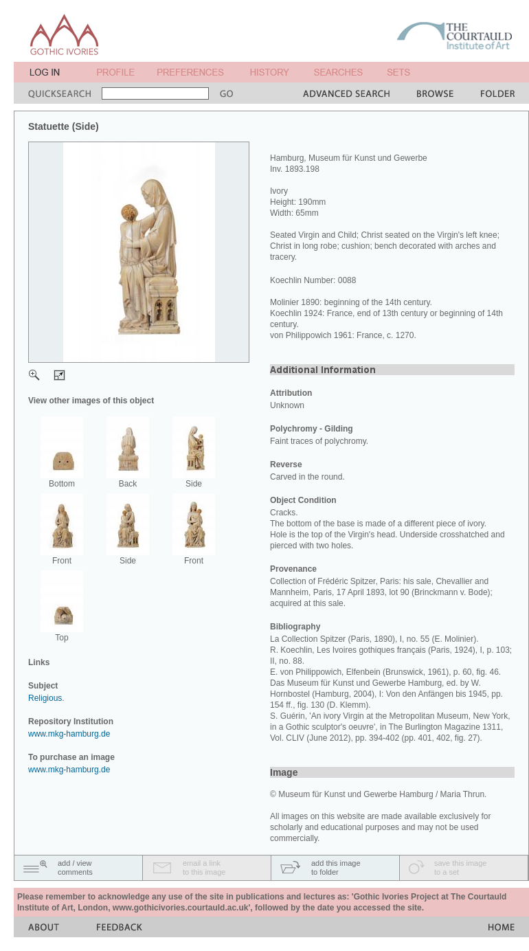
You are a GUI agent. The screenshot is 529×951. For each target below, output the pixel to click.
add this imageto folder (336, 867)
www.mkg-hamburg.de (69, 734)
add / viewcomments (75, 867)
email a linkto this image (204, 867)
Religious (45, 698)
